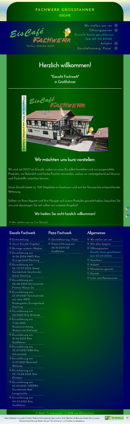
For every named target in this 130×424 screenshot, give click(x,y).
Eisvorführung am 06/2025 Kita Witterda (26, 312)
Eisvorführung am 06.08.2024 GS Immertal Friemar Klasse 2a (27, 283)
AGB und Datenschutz (81, 413)
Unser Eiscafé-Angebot (26, 243)
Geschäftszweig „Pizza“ (94, 48)
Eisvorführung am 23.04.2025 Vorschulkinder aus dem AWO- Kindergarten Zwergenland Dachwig (28, 299)
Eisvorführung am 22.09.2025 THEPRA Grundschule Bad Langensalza (25, 387)
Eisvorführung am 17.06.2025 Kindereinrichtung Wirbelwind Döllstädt (24, 325)
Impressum (56, 413)
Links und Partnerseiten (104, 278)
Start (42, 413)
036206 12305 (46, 46)
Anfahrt (106, 43)
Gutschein (96, 260)
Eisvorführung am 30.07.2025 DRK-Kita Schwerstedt (25, 350)
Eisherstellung (20, 239)
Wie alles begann (100, 243)
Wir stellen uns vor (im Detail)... (31, 222)
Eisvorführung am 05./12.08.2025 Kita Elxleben (24, 374)
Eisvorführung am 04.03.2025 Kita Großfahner (22, 401)
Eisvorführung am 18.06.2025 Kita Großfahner (22, 338)
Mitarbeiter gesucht (102, 269)
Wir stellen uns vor (98, 25)
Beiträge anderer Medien (27, 248)
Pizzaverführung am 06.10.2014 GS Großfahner (63, 247)
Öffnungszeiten (94, 34)
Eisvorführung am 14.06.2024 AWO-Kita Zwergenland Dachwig (26, 256)
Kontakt (95, 273)
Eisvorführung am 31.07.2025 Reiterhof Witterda (24, 362)
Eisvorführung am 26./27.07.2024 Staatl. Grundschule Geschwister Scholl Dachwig (26, 270)
